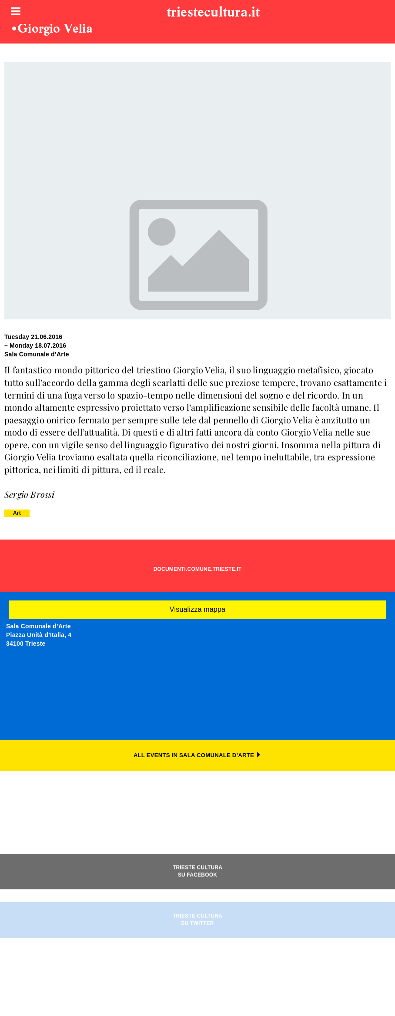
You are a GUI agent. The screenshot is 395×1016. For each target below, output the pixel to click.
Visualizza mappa (197, 609)
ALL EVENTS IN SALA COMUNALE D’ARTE (197, 755)
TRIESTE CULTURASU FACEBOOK (197, 891)
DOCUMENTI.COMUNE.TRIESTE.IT (198, 569)
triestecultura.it (213, 12)
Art (17, 513)
